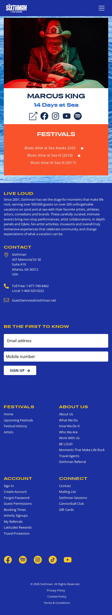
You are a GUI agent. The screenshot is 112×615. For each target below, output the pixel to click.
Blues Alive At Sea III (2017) (53, 162)
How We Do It (69, 426)
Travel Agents (69, 456)
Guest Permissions (18, 503)
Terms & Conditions (56, 603)
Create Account (15, 491)
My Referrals (13, 521)
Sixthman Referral (72, 461)
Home (8, 414)
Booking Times (15, 509)
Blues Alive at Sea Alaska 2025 (50, 147)
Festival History (15, 426)
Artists (8, 432)
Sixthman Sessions (73, 497)
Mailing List (67, 491)
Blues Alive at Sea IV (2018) (49, 155)
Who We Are (68, 432)
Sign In (9, 485)
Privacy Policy (56, 590)
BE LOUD (65, 444)
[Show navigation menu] (101, 8)
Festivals (56, 134)
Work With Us (69, 438)
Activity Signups (16, 515)
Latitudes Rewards (18, 527)
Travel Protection (17, 533)
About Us (73, 406)
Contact (18, 247)
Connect (73, 478)
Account (18, 478)
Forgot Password (16, 497)
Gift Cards (66, 509)
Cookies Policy (56, 596)
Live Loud (19, 193)
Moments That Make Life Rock (82, 450)
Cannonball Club (71, 503)
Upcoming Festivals (18, 420)
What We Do (68, 420)
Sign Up (20, 370)
